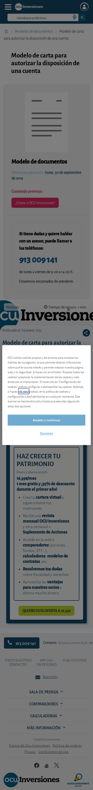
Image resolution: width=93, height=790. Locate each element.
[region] (46, 395)
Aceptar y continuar (46, 420)
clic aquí (24, 391)
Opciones (46, 433)
